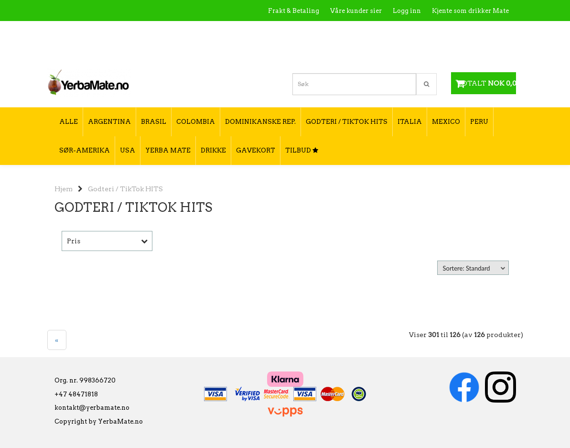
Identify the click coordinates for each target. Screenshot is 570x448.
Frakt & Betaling (293, 10)
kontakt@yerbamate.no (91, 407)
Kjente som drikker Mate (470, 10)
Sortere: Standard (466, 268)
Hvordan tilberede (480, 31)
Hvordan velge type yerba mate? (457, 51)
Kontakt (372, 31)
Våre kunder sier (356, 10)
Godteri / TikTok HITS (125, 189)
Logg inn (407, 10)
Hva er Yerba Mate (319, 31)
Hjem (63, 189)
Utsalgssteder (418, 31)
